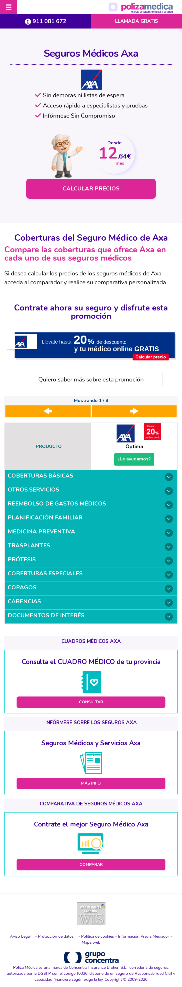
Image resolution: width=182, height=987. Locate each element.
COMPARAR (91, 864)
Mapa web (91, 943)
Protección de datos (56, 937)
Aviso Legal (20, 937)
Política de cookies (97, 937)
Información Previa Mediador (143, 937)
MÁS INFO (91, 783)
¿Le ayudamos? (134, 459)
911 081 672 (45, 21)
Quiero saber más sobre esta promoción (91, 380)
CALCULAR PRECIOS (91, 188)
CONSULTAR (91, 702)
